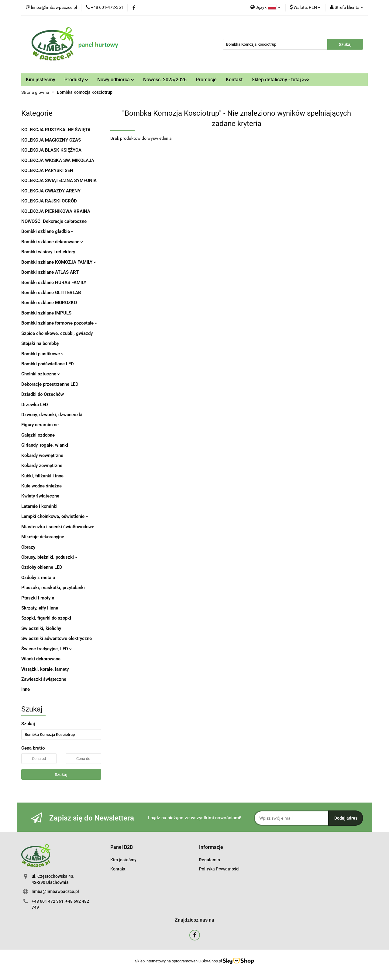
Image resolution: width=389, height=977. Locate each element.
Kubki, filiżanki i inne (42, 476)
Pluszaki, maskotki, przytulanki (53, 587)
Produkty (76, 80)
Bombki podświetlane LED (47, 364)
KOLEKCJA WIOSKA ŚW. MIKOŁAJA (57, 160)
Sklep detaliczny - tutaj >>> (280, 80)
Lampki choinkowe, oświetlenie (54, 516)
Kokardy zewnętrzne (41, 465)
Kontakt (234, 80)
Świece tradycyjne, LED (46, 649)
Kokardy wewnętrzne (42, 455)
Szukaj (61, 774)
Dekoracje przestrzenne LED (49, 384)
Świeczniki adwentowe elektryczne (56, 638)
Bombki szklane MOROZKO (49, 302)
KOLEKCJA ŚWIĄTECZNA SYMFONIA (59, 180)
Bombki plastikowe (42, 354)
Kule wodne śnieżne (41, 486)
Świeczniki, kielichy (41, 628)
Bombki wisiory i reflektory (48, 252)
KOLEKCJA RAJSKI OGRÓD (49, 201)
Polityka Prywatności (219, 868)
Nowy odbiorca (115, 80)
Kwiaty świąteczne (40, 496)
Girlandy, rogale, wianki (44, 445)
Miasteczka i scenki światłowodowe (57, 526)
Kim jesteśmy (40, 80)
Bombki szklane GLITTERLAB (51, 292)
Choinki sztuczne (40, 374)
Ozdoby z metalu (38, 577)
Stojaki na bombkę (40, 343)
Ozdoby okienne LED (41, 567)
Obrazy (28, 547)
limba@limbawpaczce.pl (55, 891)
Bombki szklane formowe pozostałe (59, 323)
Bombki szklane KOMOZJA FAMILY (58, 262)
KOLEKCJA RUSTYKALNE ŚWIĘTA (56, 129)
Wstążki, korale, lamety (45, 669)
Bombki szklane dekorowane (52, 241)
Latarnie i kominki (39, 506)
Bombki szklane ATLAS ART (50, 272)
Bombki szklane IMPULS (46, 313)
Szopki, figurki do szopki (46, 618)
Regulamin (209, 859)
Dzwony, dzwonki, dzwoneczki (51, 414)
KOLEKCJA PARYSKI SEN (47, 170)
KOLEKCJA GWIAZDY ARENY (51, 191)
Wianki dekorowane (40, 659)
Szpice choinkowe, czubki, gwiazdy (57, 333)
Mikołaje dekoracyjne (42, 536)
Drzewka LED (34, 404)
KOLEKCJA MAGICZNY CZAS (51, 140)
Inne (25, 689)
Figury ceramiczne (40, 424)
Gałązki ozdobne (38, 435)
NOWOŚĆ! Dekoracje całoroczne (54, 221)
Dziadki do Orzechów (42, 394)
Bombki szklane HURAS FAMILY (53, 282)
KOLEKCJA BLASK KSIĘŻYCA (51, 150)
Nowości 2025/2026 (165, 80)
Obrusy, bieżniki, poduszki (49, 557)
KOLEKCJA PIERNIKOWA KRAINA (55, 211)
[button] (121, 847)
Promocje (206, 80)
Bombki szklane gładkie (47, 231)
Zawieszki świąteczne (43, 679)
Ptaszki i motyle (37, 598)
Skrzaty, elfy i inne (39, 608)
